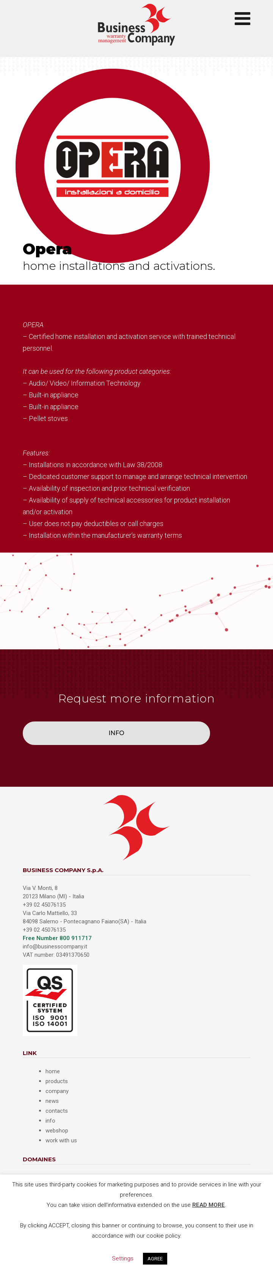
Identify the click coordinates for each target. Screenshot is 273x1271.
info (50, 1120)
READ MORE (208, 1205)
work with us (61, 1140)
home (53, 1071)
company (57, 1091)
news (52, 1101)
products (57, 1081)
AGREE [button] (155, 1259)
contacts (57, 1110)
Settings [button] (122, 1258)
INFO (116, 733)
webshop (57, 1130)
